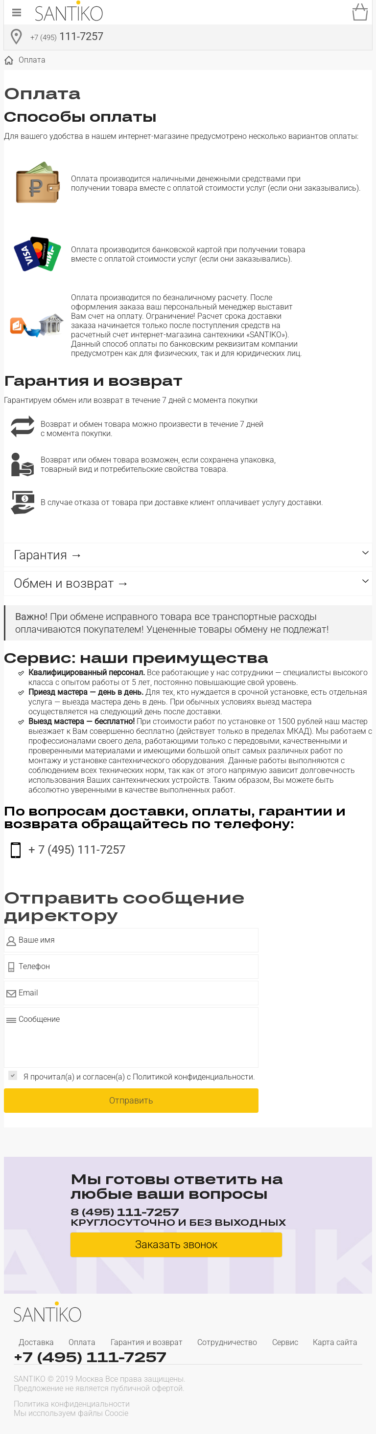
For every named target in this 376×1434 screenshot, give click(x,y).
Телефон (34, 966)
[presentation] (299, 1407)
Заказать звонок (176, 1244)
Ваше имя (37, 940)
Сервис (285, 1342)
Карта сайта (335, 1342)
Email (28, 992)
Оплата (82, 1342)
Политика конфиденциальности (72, 1404)
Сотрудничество (227, 1342)
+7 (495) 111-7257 (90, 1357)
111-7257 (66, 37)
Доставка (36, 1342)
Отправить (131, 1100)
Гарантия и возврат (147, 1342)
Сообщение (39, 1019)
